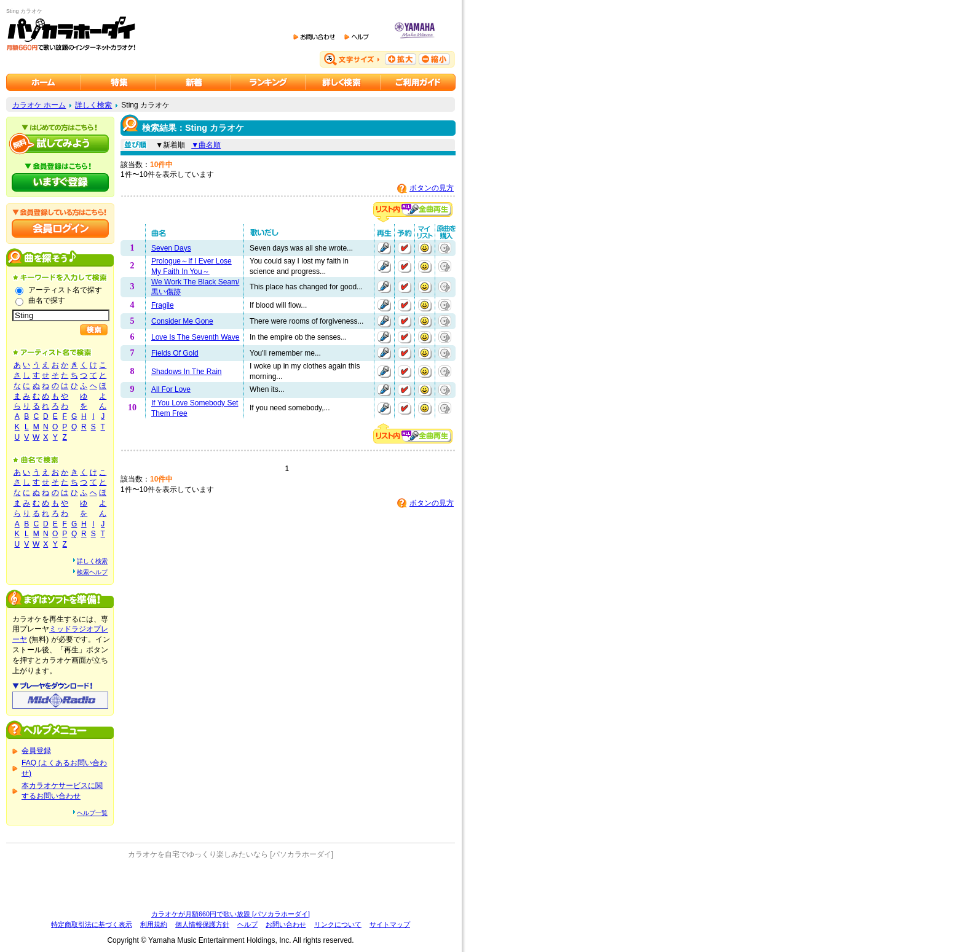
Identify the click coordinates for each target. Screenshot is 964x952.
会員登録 (36, 750)
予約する (404, 248)
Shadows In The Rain (186, 371)
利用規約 (153, 924)
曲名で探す (46, 300)
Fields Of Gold (175, 353)
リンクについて (338, 924)
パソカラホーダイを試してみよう (60, 144)
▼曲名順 (206, 145)
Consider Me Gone (182, 321)
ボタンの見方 (431, 188)
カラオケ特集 (118, 82)
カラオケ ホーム (39, 105)
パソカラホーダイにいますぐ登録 (60, 182)
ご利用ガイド (418, 82)
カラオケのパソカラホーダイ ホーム (43, 82)
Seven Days (171, 248)
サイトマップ (389, 924)
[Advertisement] (230, 884)
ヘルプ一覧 (92, 813)
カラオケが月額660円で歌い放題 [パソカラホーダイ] (230, 914)
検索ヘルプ (92, 572)
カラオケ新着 (193, 82)
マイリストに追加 (425, 248)
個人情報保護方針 (202, 924)
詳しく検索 (93, 105)
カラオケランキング (268, 82)
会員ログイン (60, 228)
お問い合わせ (286, 924)
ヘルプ (247, 924)
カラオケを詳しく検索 (343, 82)
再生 (384, 248)
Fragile (162, 305)
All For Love (171, 389)
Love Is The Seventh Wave (195, 337)
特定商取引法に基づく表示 (91, 924)
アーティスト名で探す (65, 290)
